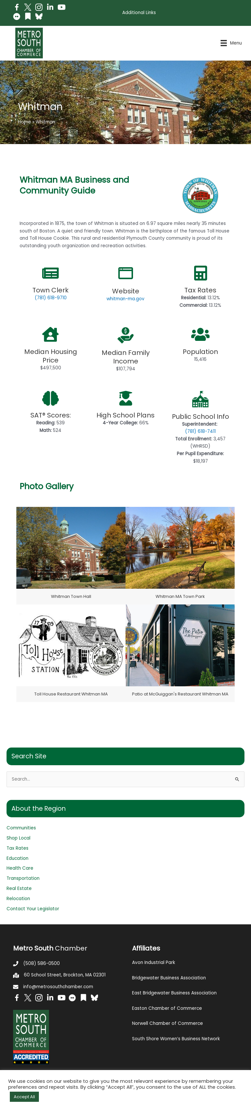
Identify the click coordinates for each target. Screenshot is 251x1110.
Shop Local (18, 838)
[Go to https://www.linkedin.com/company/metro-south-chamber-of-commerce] (50, 8)
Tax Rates (17, 848)
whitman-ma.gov (125, 299)
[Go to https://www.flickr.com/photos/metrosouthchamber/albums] (16, 17)
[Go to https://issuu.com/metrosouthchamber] (27, 17)
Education (17, 858)
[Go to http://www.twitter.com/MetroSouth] (27, 7)
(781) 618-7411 (200, 431)
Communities (21, 828)
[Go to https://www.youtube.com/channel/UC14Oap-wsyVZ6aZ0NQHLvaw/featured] (61, 8)
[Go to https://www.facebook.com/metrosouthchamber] (16, 8)
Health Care (20, 868)
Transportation (23, 878)
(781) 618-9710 (51, 298)
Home (24, 122)
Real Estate (19, 888)
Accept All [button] (24, 1097)
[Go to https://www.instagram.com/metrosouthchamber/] (38, 8)
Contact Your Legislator (33, 909)
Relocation (18, 899)
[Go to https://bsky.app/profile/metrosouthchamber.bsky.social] (38, 16)
